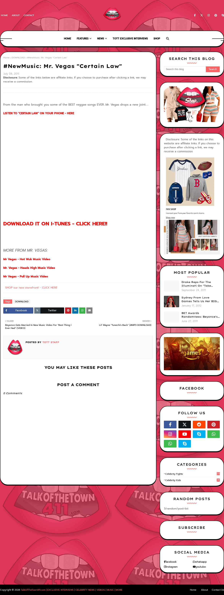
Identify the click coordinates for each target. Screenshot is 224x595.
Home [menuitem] (67, 38)
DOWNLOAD (18, 57)
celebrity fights (192, 474)
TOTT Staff (50, 342)
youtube (201, 567)
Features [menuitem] (82, 38)
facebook (171, 562)
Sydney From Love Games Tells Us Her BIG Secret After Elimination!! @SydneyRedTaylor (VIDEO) (199, 299)
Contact (29, 15)
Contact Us (218, 590)
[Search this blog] (185, 69)
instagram (171, 567)
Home (4, 15)
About (16, 15)
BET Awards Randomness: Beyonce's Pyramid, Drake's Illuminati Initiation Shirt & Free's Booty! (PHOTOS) (199, 315)
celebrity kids (192, 480)
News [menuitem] (100, 38)
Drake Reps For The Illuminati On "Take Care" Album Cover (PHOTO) (196, 284)
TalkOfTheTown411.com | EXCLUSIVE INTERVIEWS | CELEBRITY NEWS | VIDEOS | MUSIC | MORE (71, 590)
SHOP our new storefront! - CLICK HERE (31, 288)
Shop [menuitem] (157, 38)
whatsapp (201, 562)
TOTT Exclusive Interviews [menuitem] (130, 38)
